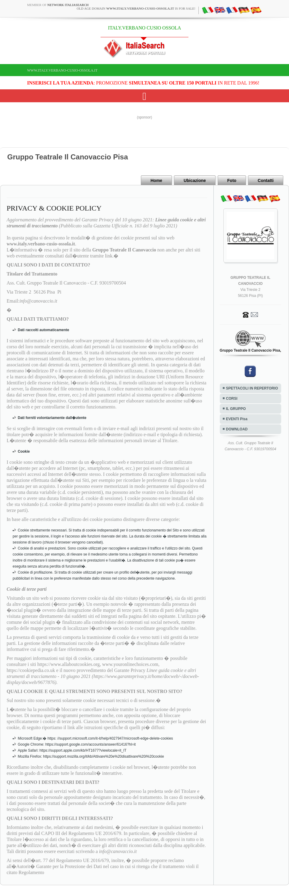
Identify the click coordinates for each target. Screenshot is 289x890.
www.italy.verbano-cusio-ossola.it (62, 70)
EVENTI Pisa (236, 419)
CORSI (232, 398)
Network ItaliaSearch (68, 5)
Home (156, 180)
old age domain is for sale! (136, 8)
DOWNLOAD (237, 429)
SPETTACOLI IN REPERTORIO (252, 388)
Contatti (266, 180)
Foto (231, 180)
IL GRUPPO (236, 409)
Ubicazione (195, 180)
